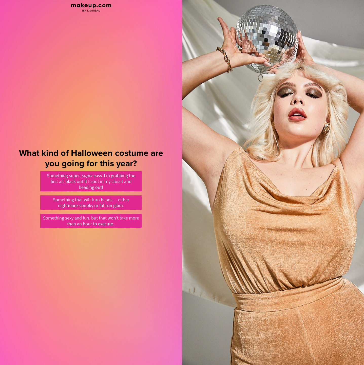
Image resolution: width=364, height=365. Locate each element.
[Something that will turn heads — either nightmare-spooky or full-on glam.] (91, 202)
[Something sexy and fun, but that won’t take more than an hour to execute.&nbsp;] (91, 221)
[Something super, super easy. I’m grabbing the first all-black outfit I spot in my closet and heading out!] (91, 181)
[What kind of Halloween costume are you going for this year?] (91, 182)
